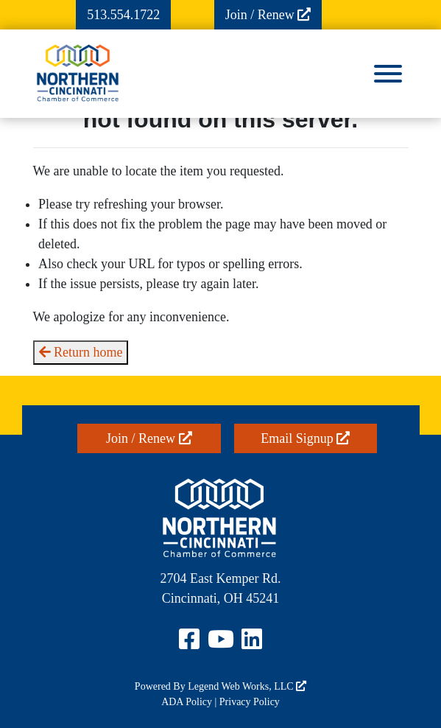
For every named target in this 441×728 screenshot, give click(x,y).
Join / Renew (268, 14)
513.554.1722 (123, 14)
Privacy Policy (249, 701)
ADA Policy (186, 701)
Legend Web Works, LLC (247, 686)
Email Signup (305, 438)
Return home (81, 352)
